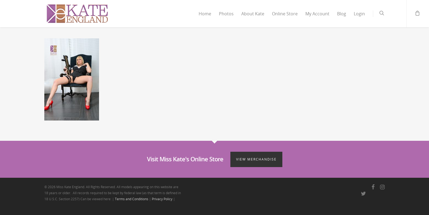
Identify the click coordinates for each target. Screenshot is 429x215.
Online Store (285, 14)
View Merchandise (256, 159)
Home (205, 14)
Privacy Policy (162, 199)
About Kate (252, 14)
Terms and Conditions (131, 199)
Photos (226, 14)
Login (359, 14)
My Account (317, 14)
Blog (341, 14)
